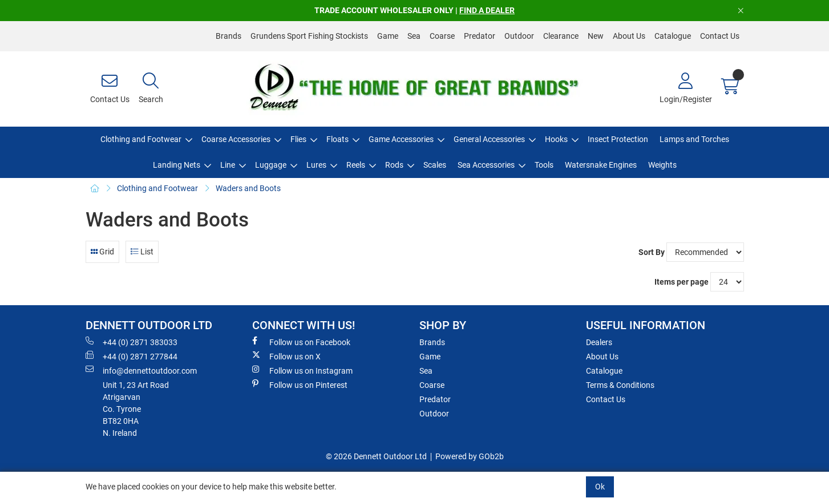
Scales (434, 164)
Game (387, 36)
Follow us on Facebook (301, 342)
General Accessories (489, 139)
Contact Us (719, 36)
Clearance (561, 36)
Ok (600, 486)
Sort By (651, 252)
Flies (298, 139)
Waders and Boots (248, 188)
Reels (355, 164)
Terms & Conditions (620, 385)
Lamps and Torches (694, 139)
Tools (544, 164)
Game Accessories (401, 139)
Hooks (556, 139)
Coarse (442, 36)
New (596, 36)
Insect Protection (618, 139)
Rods (394, 164)
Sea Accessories (486, 164)
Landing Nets (176, 164)
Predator (479, 36)
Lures (316, 164)
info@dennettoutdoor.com (141, 370)
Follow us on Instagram (302, 370)
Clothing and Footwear (140, 139)
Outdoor (519, 36)
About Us (629, 36)
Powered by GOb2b (469, 456)
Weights (662, 164)
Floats (337, 139)
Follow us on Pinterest (299, 384)
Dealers (599, 342)
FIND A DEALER (487, 10)
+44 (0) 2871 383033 (131, 342)
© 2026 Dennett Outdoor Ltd (376, 456)
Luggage (270, 164)
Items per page (681, 281)
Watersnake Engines (601, 164)
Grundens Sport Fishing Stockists (309, 36)
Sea (413, 36)
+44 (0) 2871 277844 (131, 356)
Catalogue (672, 36)
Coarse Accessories (235, 139)
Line (227, 164)
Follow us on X (286, 356)
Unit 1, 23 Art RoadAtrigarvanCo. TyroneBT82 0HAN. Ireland (136, 409)
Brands (228, 36)
